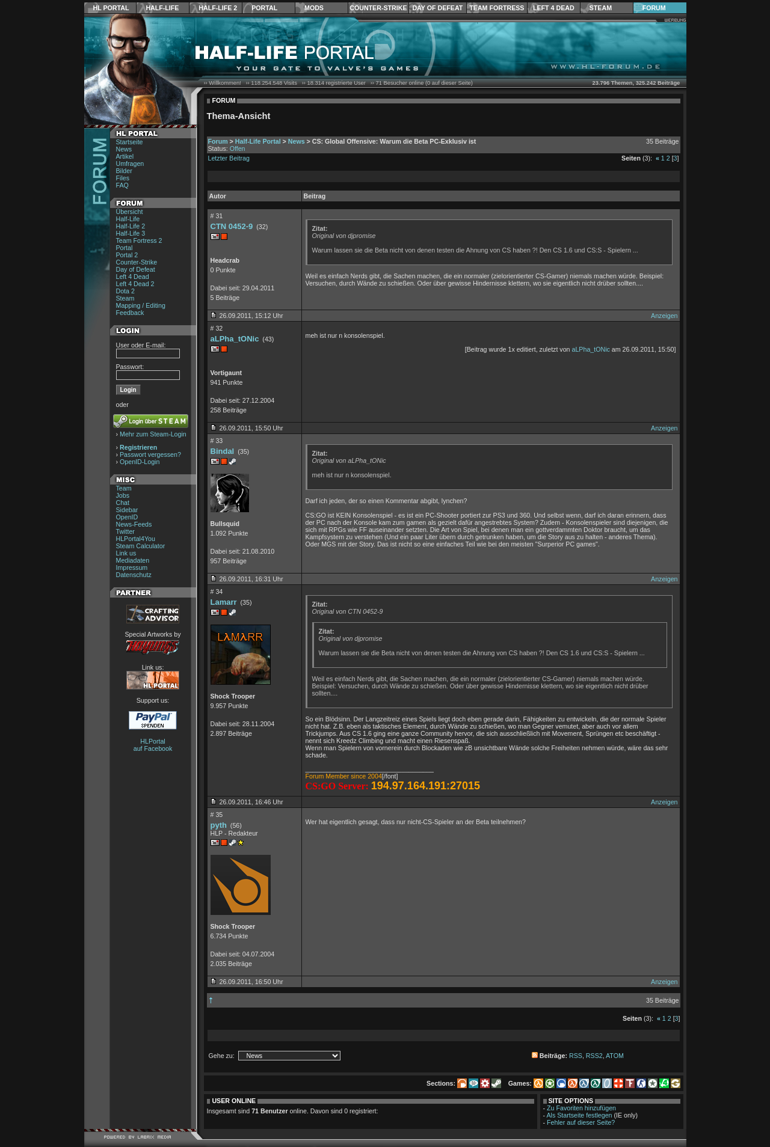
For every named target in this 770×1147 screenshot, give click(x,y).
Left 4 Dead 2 (135, 283)
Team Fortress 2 (139, 240)
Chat (123, 502)
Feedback (130, 312)
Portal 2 (127, 254)
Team (124, 488)
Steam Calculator (140, 545)
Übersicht (129, 211)
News (124, 149)
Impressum (132, 567)
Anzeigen (664, 315)
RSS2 (594, 1055)
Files (123, 178)
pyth (219, 825)
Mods (314, 7)
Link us (126, 553)
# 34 (217, 591)
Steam (601, 7)
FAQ (122, 185)
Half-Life (162, 7)
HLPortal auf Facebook (153, 745)
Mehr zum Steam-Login (153, 434)
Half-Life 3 (131, 233)
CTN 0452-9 (232, 226)
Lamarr (224, 602)
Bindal (223, 451)
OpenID (127, 517)
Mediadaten (133, 560)
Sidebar (127, 509)
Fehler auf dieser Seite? (581, 1122)
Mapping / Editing (140, 305)
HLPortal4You (135, 538)
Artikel (125, 156)
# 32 (217, 328)
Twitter (125, 531)
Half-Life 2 (218, 7)
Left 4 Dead (553, 7)
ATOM (615, 1055)
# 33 (217, 440)
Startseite (129, 141)
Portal (264, 7)
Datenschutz (134, 574)
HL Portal (111, 7)
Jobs (123, 495)
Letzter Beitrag (229, 158)
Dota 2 (125, 291)
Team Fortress (496, 7)
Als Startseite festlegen (579, 1115)
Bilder (124, 170)
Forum (654, 7)
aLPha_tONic (235, 338)
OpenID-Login (139, 461)
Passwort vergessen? (150, 454)
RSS (575, 1055)
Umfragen (130, 163)
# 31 (217, 215)
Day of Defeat (437, 7)
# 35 (217, 814)
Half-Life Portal (258, 141)
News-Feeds (134, 524)
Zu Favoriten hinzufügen (581, 1108)
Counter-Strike (378, 7)
